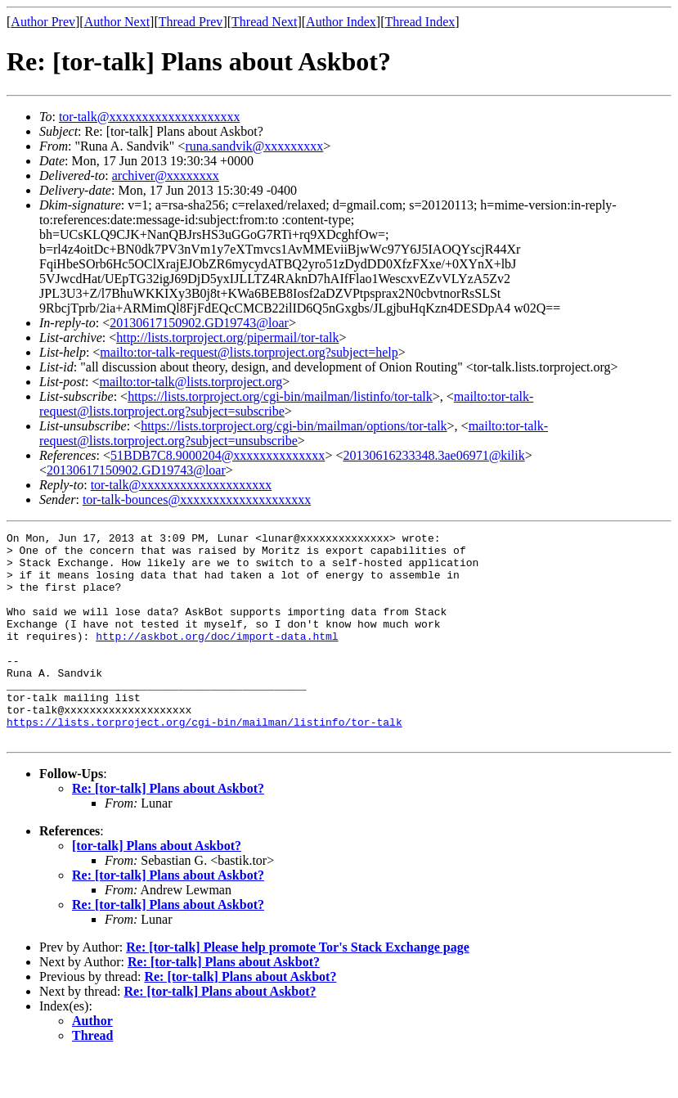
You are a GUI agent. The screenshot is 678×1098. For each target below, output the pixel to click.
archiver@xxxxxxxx (165, 175)
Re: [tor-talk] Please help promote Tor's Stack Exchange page (297, 989)
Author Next (117, 22)
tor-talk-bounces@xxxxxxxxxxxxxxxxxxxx (197, 499)
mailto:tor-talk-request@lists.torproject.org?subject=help (248, 352)
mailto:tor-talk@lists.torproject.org (190, 382)
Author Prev (43, 22)
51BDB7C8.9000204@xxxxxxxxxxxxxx (217, 455)
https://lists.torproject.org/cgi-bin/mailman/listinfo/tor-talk (280, 396)
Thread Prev (191, 22)
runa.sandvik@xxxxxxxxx (254, 146)
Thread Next (264, 22)
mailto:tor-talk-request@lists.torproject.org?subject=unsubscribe (293, 433)
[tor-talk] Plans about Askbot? (156, 887)
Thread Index (420, 22)
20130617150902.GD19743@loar (199, 323)
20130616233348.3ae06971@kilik (433, 455)
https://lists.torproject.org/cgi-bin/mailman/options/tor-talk (294, 426)
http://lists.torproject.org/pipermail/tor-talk (227, 337)
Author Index (341, 22)
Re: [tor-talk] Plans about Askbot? (168, 830)
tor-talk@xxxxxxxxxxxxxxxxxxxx (149, 117)
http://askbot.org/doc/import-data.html (217, 657)
